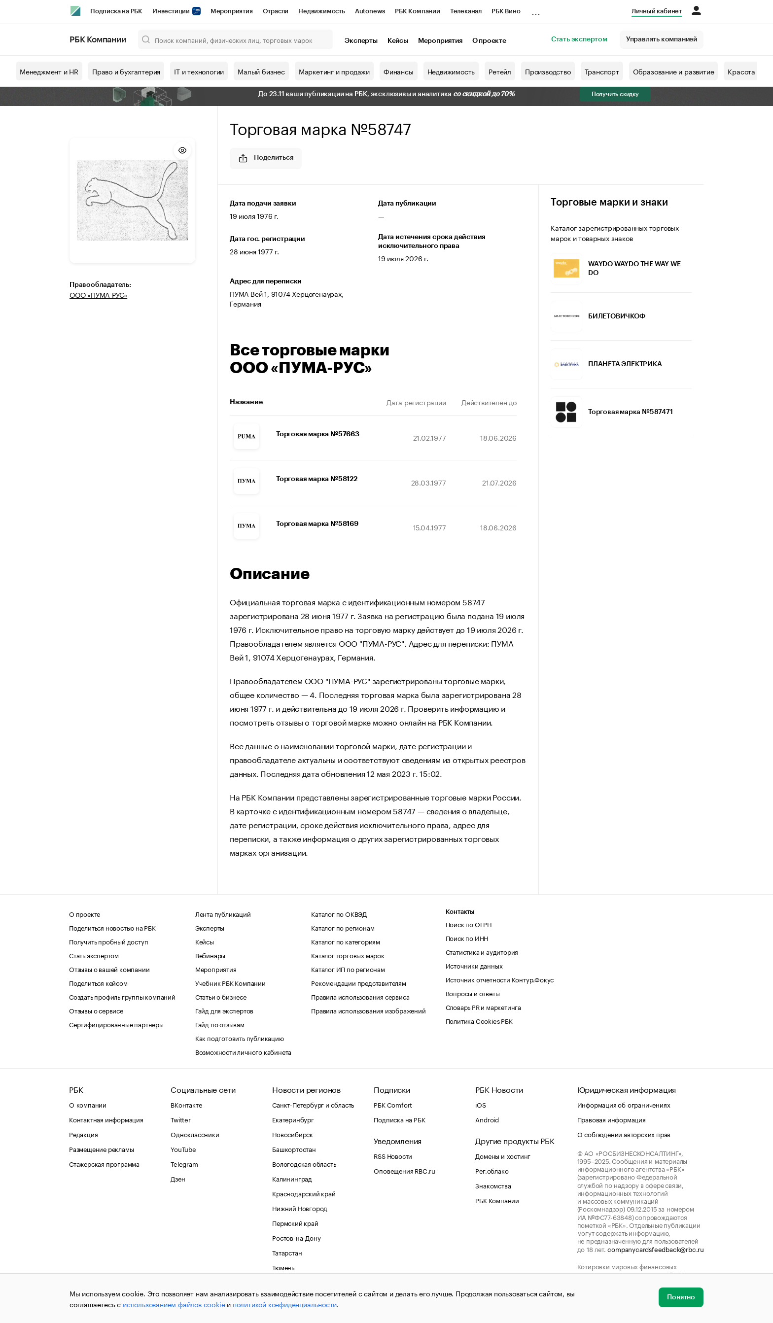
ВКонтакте (186, 1104)
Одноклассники (195, 1134)
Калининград (292, 1178)
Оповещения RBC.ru (404, 1170)
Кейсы (397, 40)
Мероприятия (232, 11)
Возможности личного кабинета (243, 1051)
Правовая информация (611, 1119)
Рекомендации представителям (358, 982)
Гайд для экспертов (224, 1010)
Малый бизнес (261, 71)
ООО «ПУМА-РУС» (98, 294)
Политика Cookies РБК (479, 1020)
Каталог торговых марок (348, 955)
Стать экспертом (579, 39)
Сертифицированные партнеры (116, 1024)
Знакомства (493, 1185)
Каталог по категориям (345, 941)
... (535, 9)
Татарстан (287, 1252)
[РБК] (75, 11)
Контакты (460, 911)
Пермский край (295, 1222)
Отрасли (276, 11)
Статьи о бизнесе (220, 996)
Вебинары (210, 955)
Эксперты (361, 40)
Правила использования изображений (368, 1010)
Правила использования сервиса (360, 996)
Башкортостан (294, 1148)
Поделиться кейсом (98, 982)
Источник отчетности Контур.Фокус (500, 979)
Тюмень (283, 1267)
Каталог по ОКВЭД (339, 913)
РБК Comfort (393, 1104)
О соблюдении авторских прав (624, 1134)
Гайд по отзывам (220, 1024)
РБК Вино (506, 11)
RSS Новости (393, 1155)
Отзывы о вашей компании (109, 969)
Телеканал (466, 11)
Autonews (370, 11)
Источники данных (474, 965)
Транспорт (602, 71)
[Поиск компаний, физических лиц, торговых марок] (235, 39)
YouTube (183, 1148)
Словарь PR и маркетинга (483, 1006)
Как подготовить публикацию (239, 1038)
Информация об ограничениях (623, 1104)
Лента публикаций (223, 913)
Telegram (184, 1163)
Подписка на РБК (116, 11)
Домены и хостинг (502, 1155)
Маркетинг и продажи (334, 71)
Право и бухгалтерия (126, 71)
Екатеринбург (293, 1119)
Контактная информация (106, 1119)
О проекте (489, 40)
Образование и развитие (673, 71)
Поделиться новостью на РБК (112, 927)
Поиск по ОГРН (469, 924)
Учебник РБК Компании (230, 982)
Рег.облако (491, 1170)
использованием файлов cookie (174, 1303)
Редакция (83, 1134)
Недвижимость (321, 11)
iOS (480, 1104)
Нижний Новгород (299, 1208)
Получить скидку (615, 94)
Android (487, 1119)
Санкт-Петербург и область (313, 1104)
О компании (87, 1104)
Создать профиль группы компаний (122, 996)
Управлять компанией (661, 39)
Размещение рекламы (101, 1148)
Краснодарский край (303, 1193)
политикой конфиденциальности (285, 1303)
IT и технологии (199, 71)
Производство (548, 71)
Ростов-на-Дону (296, 1237)
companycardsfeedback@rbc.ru (655, 1248)
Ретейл (500, 71)
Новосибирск (292, 1134)
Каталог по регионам (342, 927)
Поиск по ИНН (467, 937)
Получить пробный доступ (108, 941)
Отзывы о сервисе (96, 1010)
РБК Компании (417, 11)
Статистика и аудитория (482, 951)
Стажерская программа (104, 1163)
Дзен (178, 1178)
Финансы (399, 71)
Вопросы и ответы (473, 993)
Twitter (181, 1119)
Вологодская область (304, 1163)
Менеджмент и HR (49, 71)
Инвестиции (176, 11)
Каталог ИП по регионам (348, 969)
